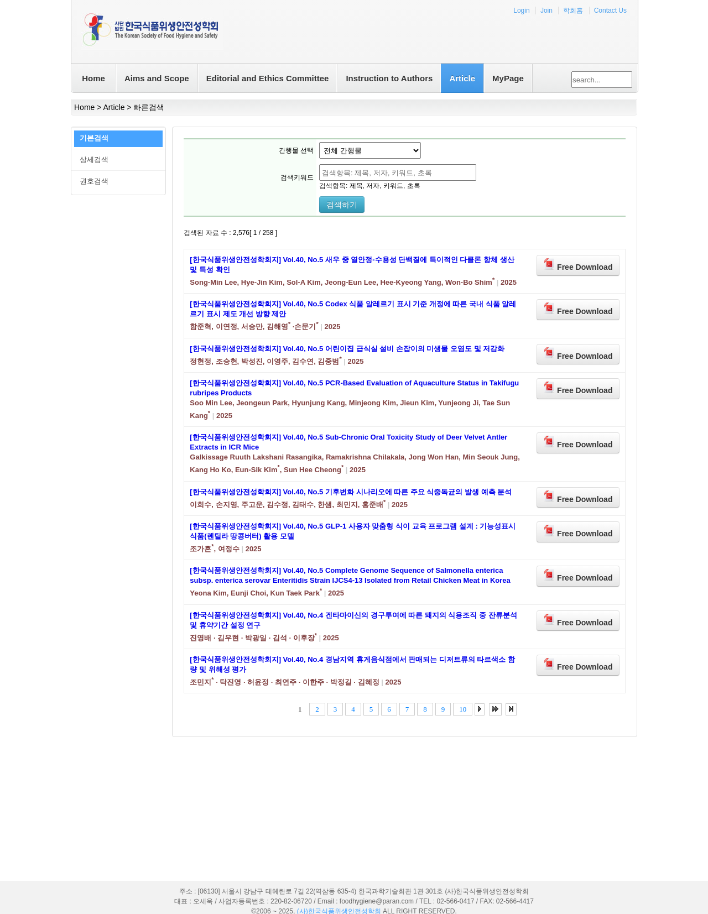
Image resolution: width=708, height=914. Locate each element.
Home (93, 78)
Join (546, 10)
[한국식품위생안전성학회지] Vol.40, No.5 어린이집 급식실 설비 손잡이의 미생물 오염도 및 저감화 (347, 348)
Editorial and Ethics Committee (267, 78)
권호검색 (94, 181)
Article (462, 78)
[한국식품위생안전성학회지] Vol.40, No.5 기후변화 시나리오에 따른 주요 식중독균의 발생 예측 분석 (351, 492)
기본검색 (94, 138)
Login (521, 10)
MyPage (508, 78)
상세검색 (94, 159)
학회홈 (573, 10)
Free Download (578, 264)
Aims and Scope (156, 78)
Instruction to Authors (389, 78)
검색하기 (341, 204)
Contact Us (610, 10)
